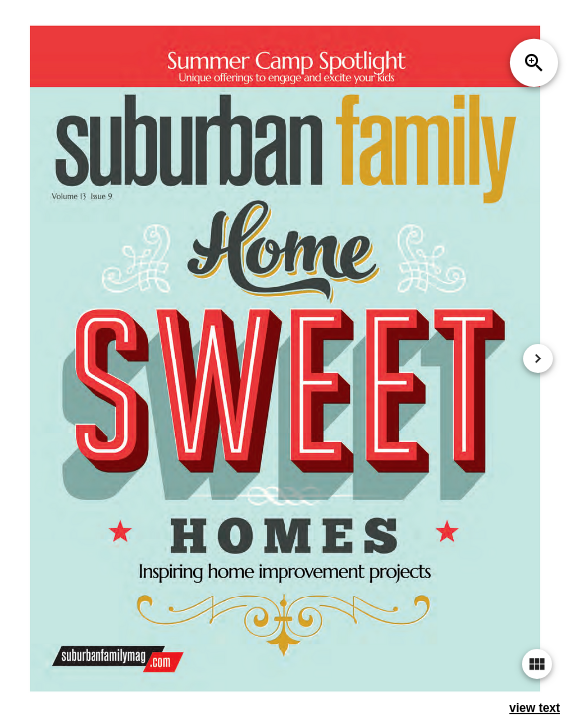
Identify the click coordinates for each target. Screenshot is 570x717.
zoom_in (534, 63)
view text (534, 708)
